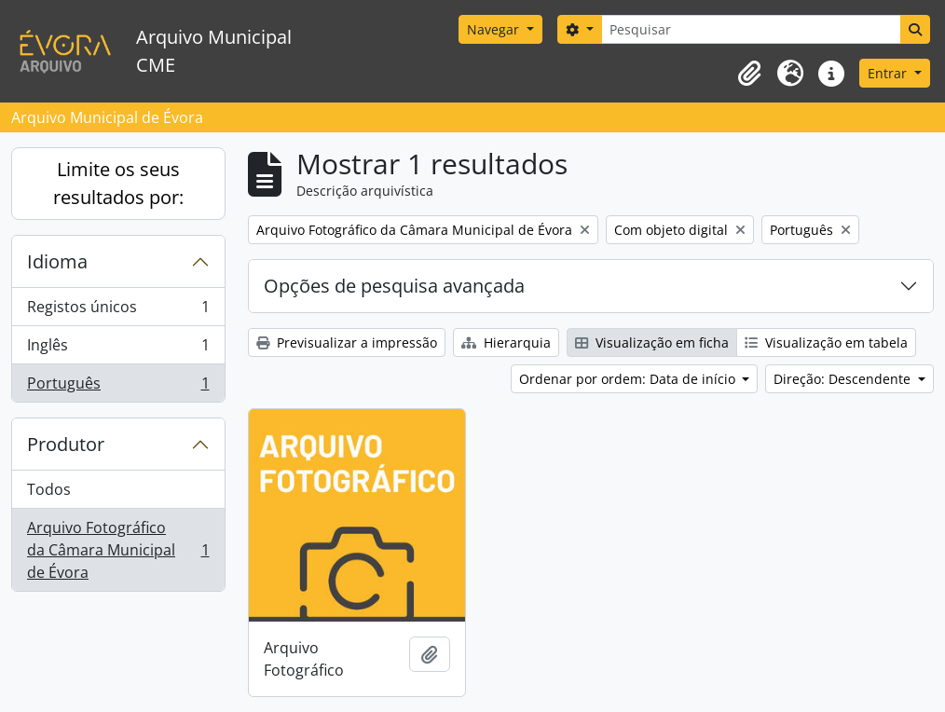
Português (118, 387)
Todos (49, 489)
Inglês (118, 349)
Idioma (57, 261)
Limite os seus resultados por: (118, 183)
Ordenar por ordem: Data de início (629, 379)
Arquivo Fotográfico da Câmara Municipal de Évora (118, 549)
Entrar (889, 73)
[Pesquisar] (751, 29)
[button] (749, 73)
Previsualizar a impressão (346, 342)
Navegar (495, 29)
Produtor (65, 444)
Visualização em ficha (652, 342)
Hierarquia (506, 342)
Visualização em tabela (826, 342)
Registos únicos (118, 310)
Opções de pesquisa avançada (394, 285)
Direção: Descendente (844, 379)
